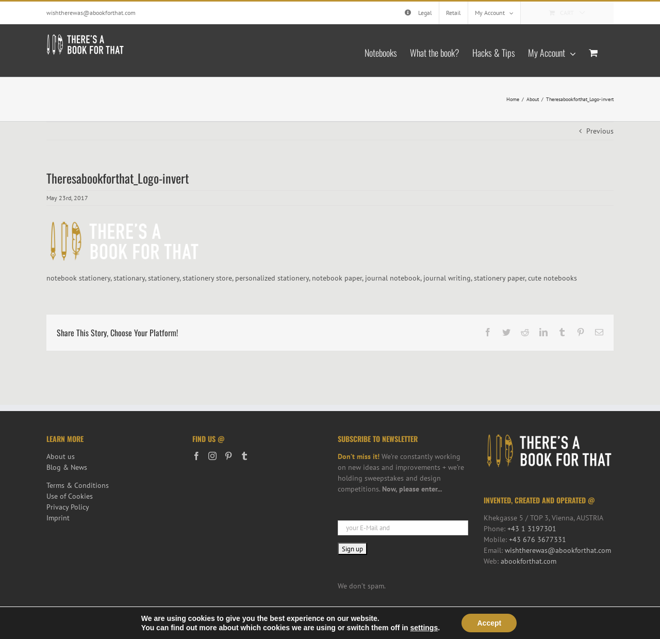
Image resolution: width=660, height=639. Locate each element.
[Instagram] (212, 456)
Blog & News (66, 467)
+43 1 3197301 (531, 528)
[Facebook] (196, 456)
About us (60, 456)
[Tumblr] (244, 456)
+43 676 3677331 (537, 539)
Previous (600, 131)
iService (231, 626)
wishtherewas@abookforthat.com (91, 13)
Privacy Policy (67, 507)
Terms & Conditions (77, 485)
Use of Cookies (69, 496)
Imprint (58, 517)
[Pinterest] (228, 456)
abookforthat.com (528, 561)
